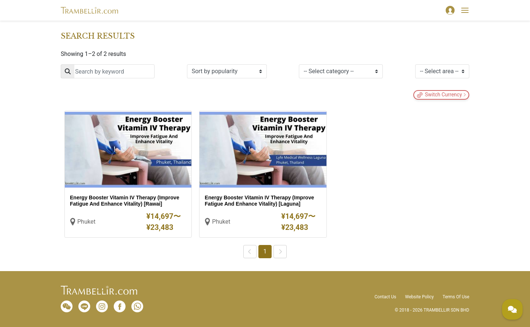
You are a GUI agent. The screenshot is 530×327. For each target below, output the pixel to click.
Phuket (86, 221)
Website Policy (419, 297)
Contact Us (385, 297)
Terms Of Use (456, 297)
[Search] (108, 71)
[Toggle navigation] (464, 10)
